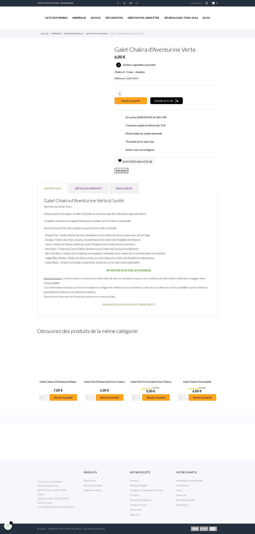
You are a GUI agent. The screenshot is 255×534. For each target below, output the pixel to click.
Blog (206, 17)
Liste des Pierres (56, 17)
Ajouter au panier (130, 100)
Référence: (120, 78)
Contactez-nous (138, 504)
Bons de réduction (185, 500)
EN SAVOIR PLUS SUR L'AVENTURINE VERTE (128, 304)
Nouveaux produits (93, 485)
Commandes (182, 485)
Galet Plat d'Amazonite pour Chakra (104, 381)
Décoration (114, 17)
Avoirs (179, 490)
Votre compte (186, 472)
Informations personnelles (189, 480)
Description (52, 188)
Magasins (135, 514)
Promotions (89, 480)
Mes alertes (182, 504)
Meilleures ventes (93, 490)
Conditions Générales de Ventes (146, 490)
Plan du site (136, 509)
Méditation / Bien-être (143, 17)
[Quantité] (119, 93)
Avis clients (124, 188)
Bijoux (96, 17)
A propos (134, 495)
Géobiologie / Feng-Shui (181, 17)
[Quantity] (43, 397)
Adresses (181, 495)
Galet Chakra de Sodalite (197, 381)
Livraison (134, 480)
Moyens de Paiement (140, 500)
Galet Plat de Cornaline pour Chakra (150, 381)
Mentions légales (138, 485)
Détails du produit (88, 188)
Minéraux (79, 17)
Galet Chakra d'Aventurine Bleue (58, 381)
